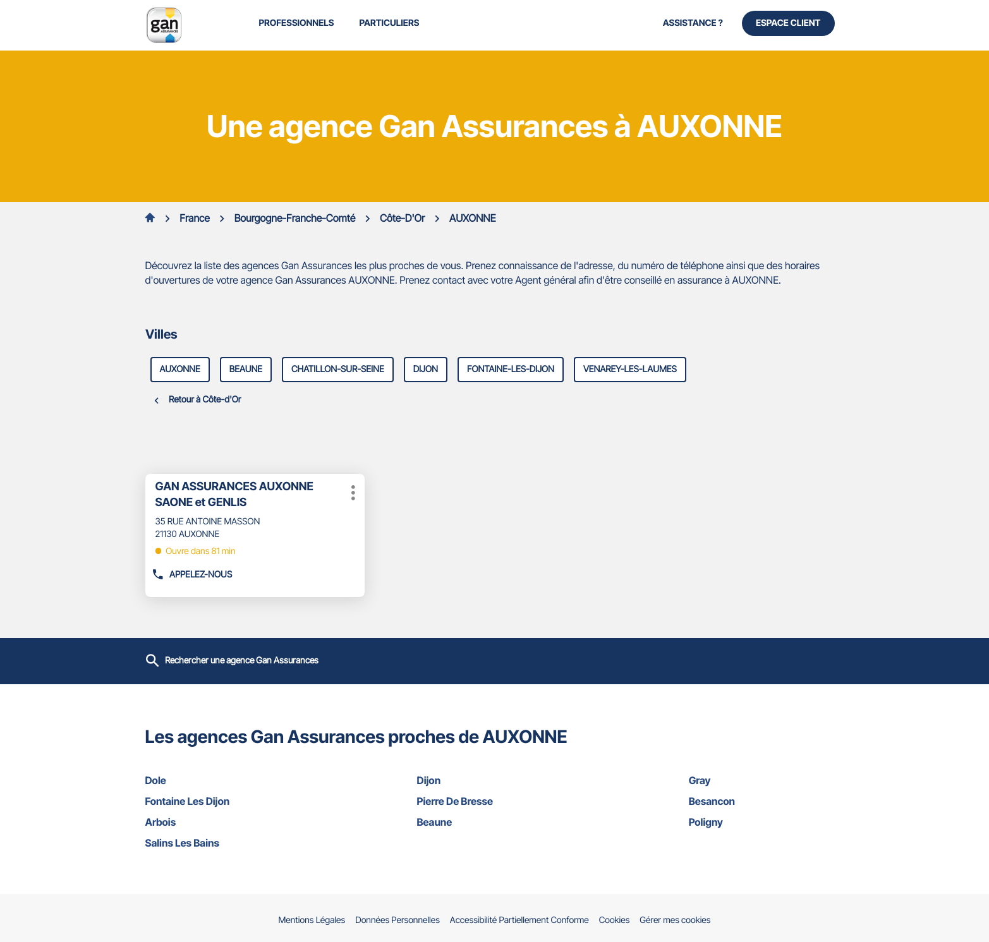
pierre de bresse (495, 801)
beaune (245, 369)
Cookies (614, 920)
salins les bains (223, 842)
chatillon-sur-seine (337, 369)
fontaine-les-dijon (510, 369)
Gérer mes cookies (675, 920)
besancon (766, 801)
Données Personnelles (397, 920)
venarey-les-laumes (630, 369)
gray (766, 780)
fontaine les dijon (223, 801)
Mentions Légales (312, 920)
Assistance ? (693, 23)
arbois (223, 822)
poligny (766, 822)
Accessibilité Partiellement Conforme (519, 920)
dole (223, 780)
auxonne (180, 369)
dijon (425, 369)
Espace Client (788, 23)
